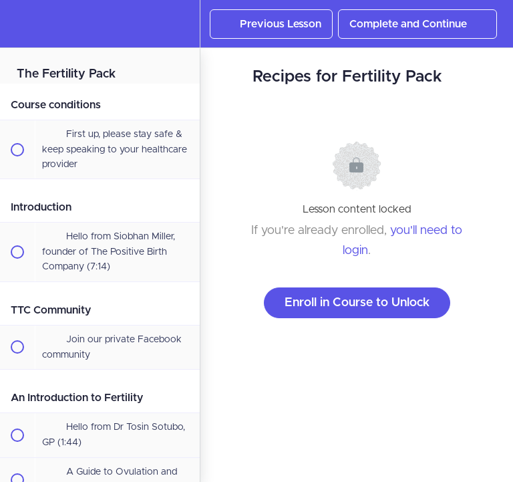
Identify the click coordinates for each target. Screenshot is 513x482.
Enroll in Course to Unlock (357, 303)
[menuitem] (183, 23)
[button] (16, 23)
